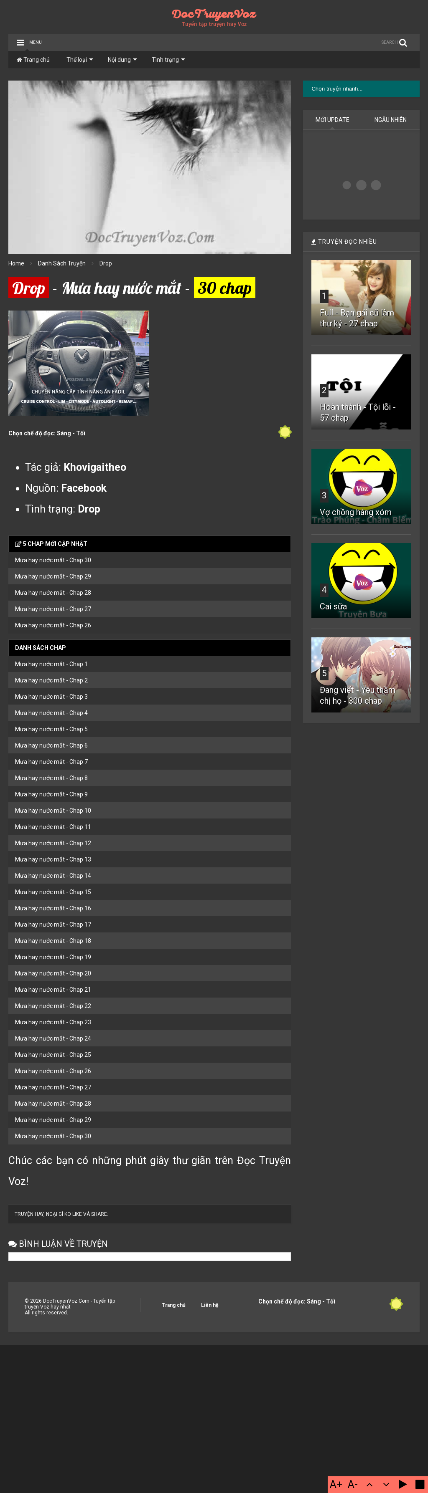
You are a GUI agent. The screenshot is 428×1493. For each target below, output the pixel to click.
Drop (105, 263)
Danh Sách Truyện (62, 263)
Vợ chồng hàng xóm (356, 512)
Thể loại (79, 59)
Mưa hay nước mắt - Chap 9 (51, 794)
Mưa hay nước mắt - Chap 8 (51, 778)
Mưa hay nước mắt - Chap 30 (53, 560)
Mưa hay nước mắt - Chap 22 (53, 1006)
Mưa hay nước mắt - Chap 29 (53, 576)
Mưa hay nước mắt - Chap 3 (51, 696)
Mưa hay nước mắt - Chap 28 (53, 592)
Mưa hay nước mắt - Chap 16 (53, 908)
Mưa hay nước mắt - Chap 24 (53, 1038)
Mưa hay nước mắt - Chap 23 (53, 1022)
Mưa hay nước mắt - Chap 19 (53, 957)
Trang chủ (33, 59)
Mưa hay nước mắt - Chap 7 (51, 761)
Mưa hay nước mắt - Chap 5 (51, 729)
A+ (336, 1484)
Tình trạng (168, 59)
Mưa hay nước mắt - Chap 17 (53, 924)
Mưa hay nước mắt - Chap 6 (51, 745)
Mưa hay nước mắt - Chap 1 (51, 664)
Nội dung (122, 59)
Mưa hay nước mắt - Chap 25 (53, 1054)
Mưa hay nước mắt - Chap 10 (53, 810)
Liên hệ (209, 1305)
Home (16, 263)
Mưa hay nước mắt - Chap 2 (51, 680)
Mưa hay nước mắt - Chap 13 (53, 859)
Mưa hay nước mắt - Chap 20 (53, 973)
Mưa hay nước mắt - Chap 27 (53, 609)
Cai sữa (333, 606)
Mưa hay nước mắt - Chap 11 (53, 827)
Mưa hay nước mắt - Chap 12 (53, 843)
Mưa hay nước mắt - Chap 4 (51, 713)
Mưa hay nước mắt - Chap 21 (53, 989)
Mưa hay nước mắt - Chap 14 (53, 875)
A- (353, 1484)
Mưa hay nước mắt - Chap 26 (53, 625)
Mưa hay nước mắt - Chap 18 (53, 940)
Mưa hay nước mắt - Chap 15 (53, 892)
